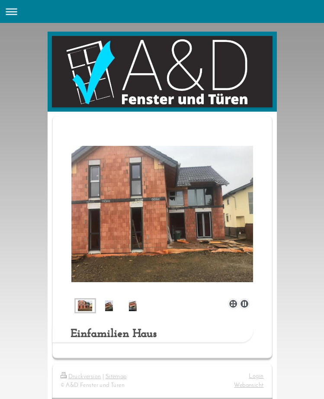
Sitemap (116, 376)
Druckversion (81, 376)
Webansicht (248, 385)
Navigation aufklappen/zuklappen (162, 11)
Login (256, 376)
